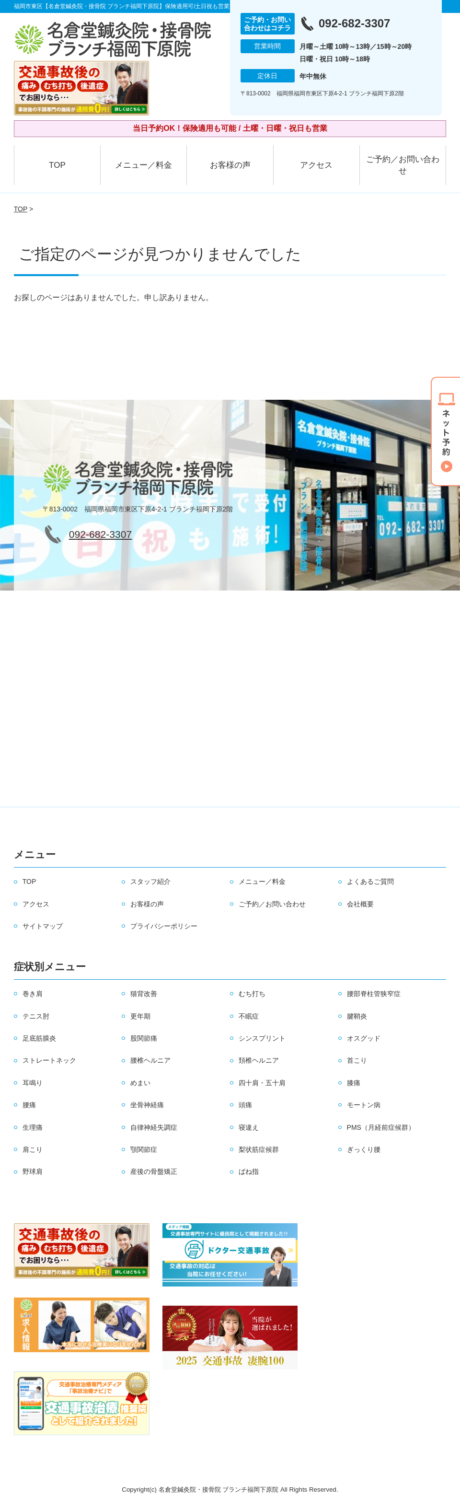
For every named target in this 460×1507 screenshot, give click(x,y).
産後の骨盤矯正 (153, 1171)
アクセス (316, 165)
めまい (140, 1083)
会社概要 (360, 904)
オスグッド (363, 1038)
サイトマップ (43, 926)
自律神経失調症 (153, 1127)
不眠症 (249, 1016)
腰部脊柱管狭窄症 (374, 993)
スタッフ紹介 (150, 881)
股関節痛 (143, 1038)
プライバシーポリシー (163, 926)
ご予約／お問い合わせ (402, 165)
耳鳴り (33, 1083)
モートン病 (363, 1105)
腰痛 (29, 1105)
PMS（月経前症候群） (381, 1127)
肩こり (33, 1149)
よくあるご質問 (370, 881)
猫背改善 (143, 993)
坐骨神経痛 (147, 1105)
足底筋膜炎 (39, 1038)
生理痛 (33, 1127)
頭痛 (245, 1105)
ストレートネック (49, 1060)
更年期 (140, 1016)
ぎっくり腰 (363, 1149)
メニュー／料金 (143, 165)
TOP (57, 165)
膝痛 (353, 1083)
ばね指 (249, 1171)
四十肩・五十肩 (262, 1083)
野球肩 (33, 1171)
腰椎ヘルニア (150, 1060)
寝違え (249, 1127)
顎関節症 (143, 1149)
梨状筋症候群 (259, 1149)
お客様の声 (230, 165)
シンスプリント (262, 1038)
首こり (357, 1060)
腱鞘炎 (357, 1016)
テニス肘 (36, 1016)
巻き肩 (33, 993)
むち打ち (252, 993)
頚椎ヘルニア (259, 1060)
